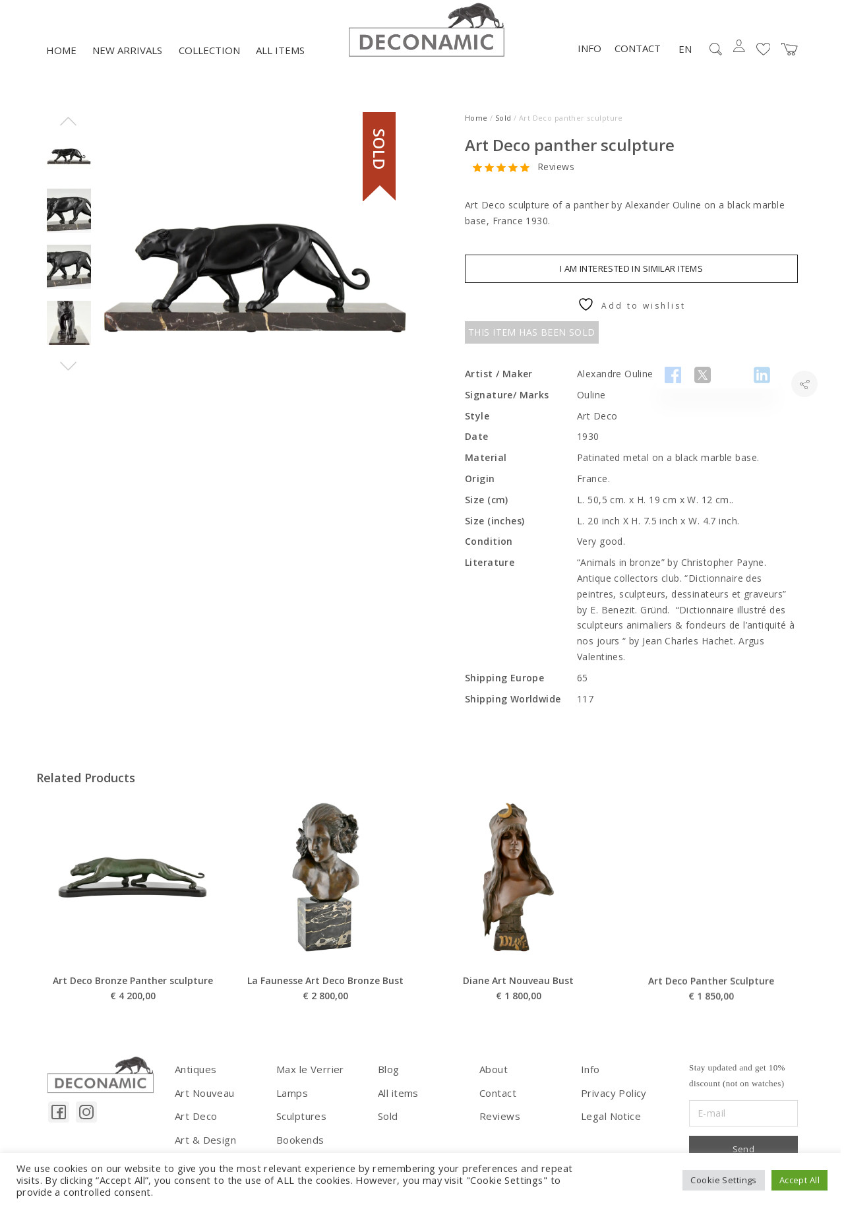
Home (61, 64)
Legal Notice (609, 1127)
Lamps (291, 1104)
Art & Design (204, 1149)
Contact (638, 62)
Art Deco (195, 1127)
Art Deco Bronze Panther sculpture (133, 1028)
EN (685, 62)
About (492, 1082)
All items (280, 64)
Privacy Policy (612, 1104)
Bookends (299, 1149)
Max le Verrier (307, 1082)
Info (589, 62)
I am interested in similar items (631, 282)
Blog (388, 1082)
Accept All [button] (799, 1180)
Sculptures (299, 1127)
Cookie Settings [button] (723, 1180)
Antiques (194, 1082)
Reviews (555, 180)
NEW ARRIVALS (127, 64)
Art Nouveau (203, 1104)
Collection (209, 64)
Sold (503, 131)
